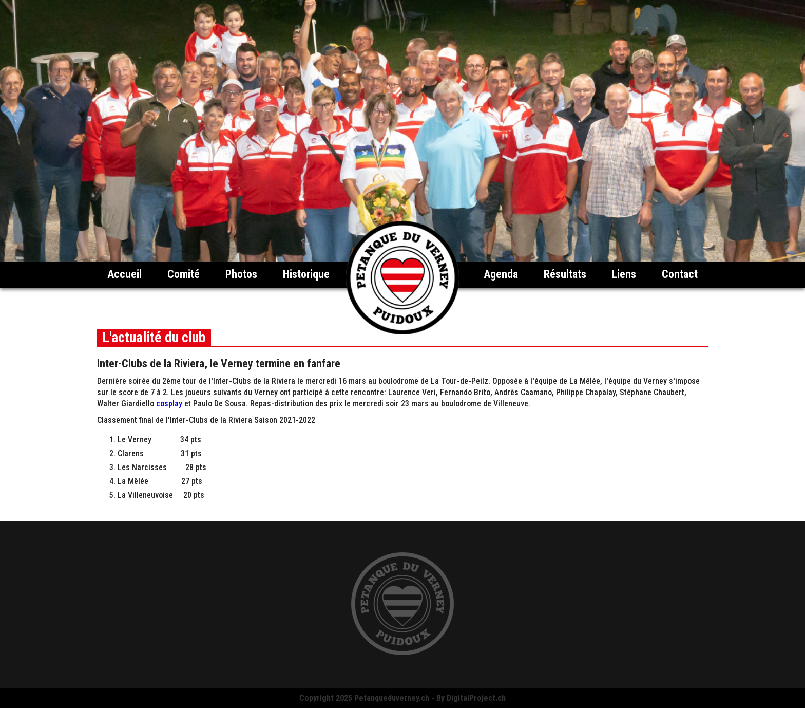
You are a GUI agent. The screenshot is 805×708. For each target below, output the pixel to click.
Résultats (565, 274)
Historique (306, 274)
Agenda (501, 274)
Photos (241, 274)
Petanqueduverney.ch (391, 698)
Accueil (124, 274)
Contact (680, 274)
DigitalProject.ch (476, 698)
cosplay (169, 403)
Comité (183, 274)
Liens (624, 274)
